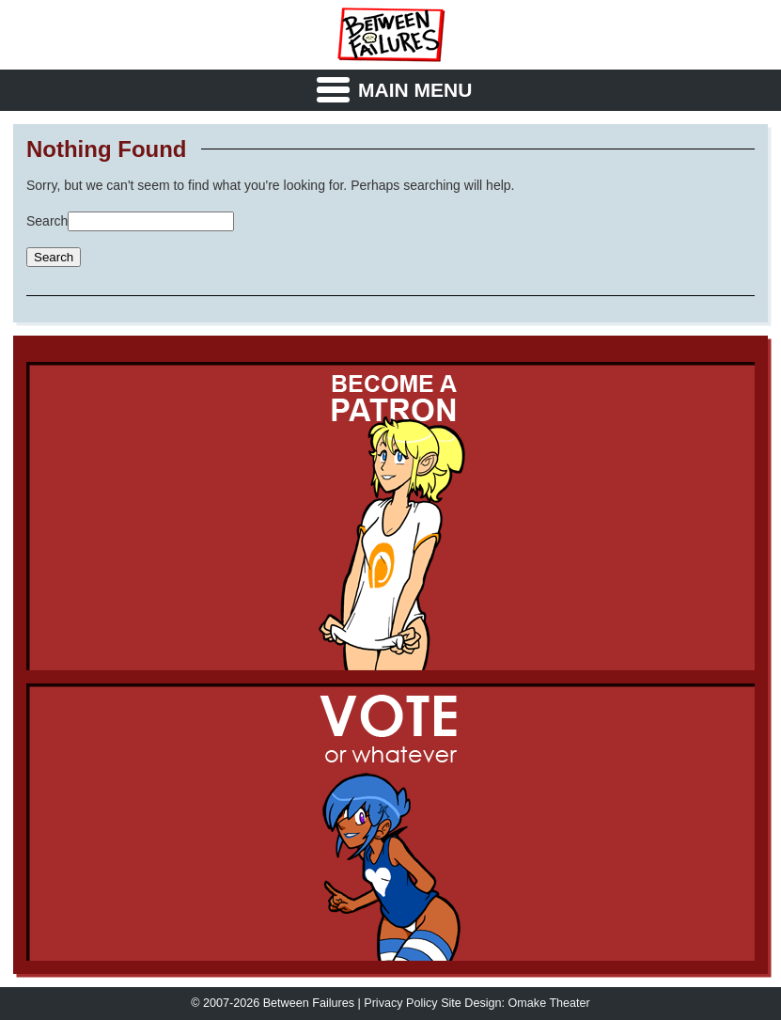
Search (47, 220)
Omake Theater (549, 1003)
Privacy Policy (400, 1003)
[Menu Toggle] (391, 90)
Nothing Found (106, 149)
